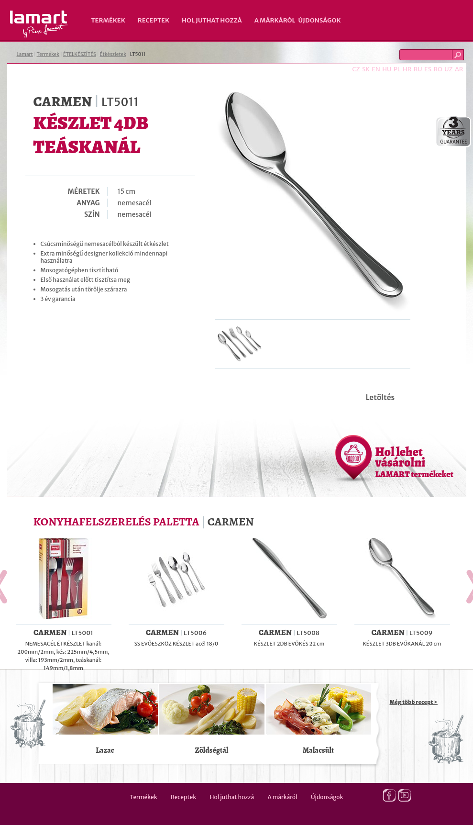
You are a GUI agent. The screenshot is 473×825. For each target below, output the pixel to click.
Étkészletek (113, 54)
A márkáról (275, 20)
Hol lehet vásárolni (414, 462)
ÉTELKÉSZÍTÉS (79, 54)
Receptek (153, 20)
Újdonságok (319, 20)
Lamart (39, 24)
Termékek (108, 20)
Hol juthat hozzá (212, 20)
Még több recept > (414, 702)
